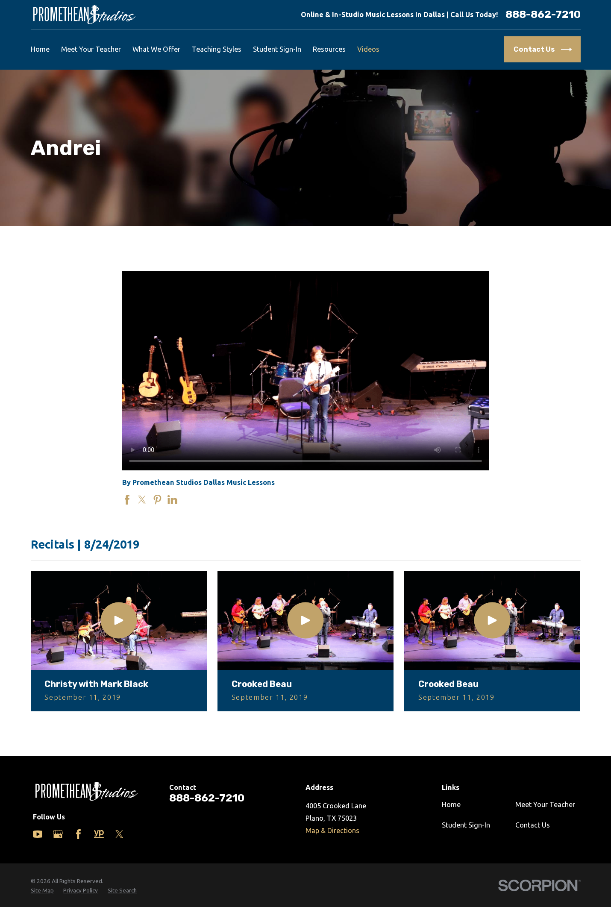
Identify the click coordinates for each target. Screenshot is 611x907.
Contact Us (532, 825)
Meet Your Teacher (545, 804)
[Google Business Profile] (58, 834)
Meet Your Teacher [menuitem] (91, 49)
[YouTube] (38, 834)
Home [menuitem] (40, 49)
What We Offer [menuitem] (156, 49)
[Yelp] (99, 834)
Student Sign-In (466, 825)
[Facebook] (78, 834)
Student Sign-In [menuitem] (277, 49)
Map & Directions (332, 830)
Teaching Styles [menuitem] (216, 49)
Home (451, 804)
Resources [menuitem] (329, 49)
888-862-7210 (543, 14)
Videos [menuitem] (368, 49)
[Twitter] (119, 834)
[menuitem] (42, 890)
